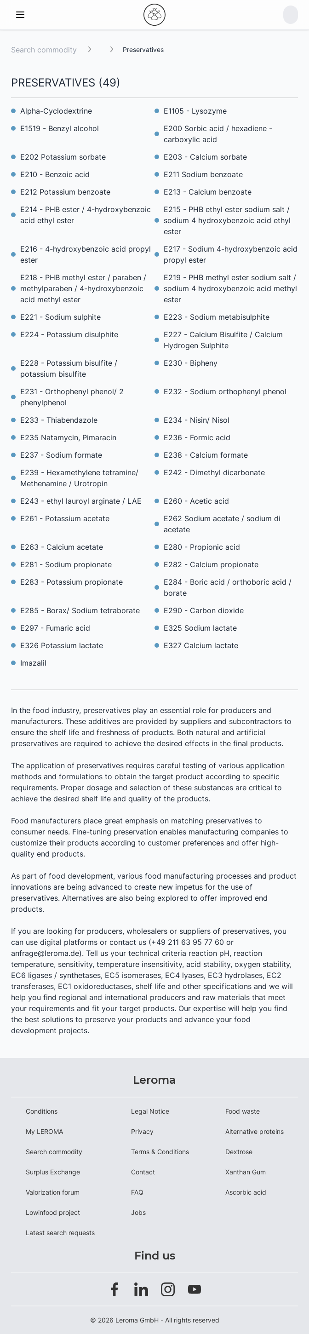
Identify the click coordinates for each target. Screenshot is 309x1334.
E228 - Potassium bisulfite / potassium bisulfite (68, 368)
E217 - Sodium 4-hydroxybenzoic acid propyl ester (231, 254)
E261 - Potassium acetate (64, 518)
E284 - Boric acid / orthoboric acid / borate (228, 587)
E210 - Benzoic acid (55, 174)
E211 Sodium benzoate (203, 174)
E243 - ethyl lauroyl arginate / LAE (81, 501)
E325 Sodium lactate (200, 627)
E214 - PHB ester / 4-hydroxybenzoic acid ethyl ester (85, 215)
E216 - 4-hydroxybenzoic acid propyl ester (85, 254)
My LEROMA (44, 1131)
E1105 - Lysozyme (195, 110)
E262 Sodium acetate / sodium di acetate (222, 524)
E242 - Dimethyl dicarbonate (214, 472)
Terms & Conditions (160, 1152)
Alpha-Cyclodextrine (56, 110)
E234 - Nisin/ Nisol (196, 420)
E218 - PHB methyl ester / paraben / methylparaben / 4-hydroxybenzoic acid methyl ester (83, 288)
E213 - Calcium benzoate (208, 191)
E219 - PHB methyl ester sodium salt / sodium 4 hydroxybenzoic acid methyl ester (230, 288)
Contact (143, 1172)
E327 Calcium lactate (201, 645)
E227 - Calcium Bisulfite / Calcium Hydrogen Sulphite (223, 340)
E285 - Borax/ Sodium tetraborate (80, 610)
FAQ (137, 1192)
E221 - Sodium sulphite (60, 317)
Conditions (41, 1111)
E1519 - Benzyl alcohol (59, 128)
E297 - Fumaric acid (55, 627)
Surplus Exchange (53, 1172)
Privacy (142, 1131)
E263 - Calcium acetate (61, 547)
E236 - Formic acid (197, 437)
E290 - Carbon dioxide (204, 610)
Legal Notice (150, 1111)
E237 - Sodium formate (61, 455)
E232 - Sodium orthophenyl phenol (225, 391)
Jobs (138, 1212)
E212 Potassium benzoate (65, 191)
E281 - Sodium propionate (66, 564)
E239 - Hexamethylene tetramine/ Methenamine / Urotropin (79, 478)
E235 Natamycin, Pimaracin (68, 437)
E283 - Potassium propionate (71, 581)
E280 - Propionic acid (202, 547)
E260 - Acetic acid (196, 501)
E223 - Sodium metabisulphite (216, 317)
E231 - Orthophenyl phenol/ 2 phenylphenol (72, 397)
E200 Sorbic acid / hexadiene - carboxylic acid (218, 134)
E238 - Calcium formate (206, 455)
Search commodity (44, 49)
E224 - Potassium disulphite (69, 334)
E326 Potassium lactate (61, 645)
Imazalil (33, 662)
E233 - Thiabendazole (58, 420)
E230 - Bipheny (190, 363)
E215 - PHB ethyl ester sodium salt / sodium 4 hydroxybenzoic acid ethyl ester (227, 220)
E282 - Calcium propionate (211, 564)
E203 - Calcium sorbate (205, 156)
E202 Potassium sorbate (63, 156)
